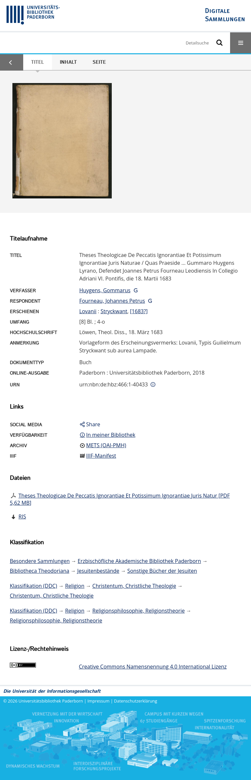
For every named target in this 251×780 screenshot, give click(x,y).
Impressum (99, 701)
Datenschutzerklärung (135, 701)
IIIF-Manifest (101, 455)
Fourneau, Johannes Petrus (112, 300)
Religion (74, 585)
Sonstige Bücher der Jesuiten (162, 570)
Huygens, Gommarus (104, 290)
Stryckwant (114, 311)
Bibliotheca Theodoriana (39, 570)
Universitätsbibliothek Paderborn (51, 701)
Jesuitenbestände (98, 570)
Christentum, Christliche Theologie (134, 585)
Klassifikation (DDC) (33, 585)
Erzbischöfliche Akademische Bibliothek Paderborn (139, 561)
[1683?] (139, 311)
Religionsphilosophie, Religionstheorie (138, 610)
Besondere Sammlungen (40, 561)
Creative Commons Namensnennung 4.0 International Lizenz (152, 666)
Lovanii (87, 311)
